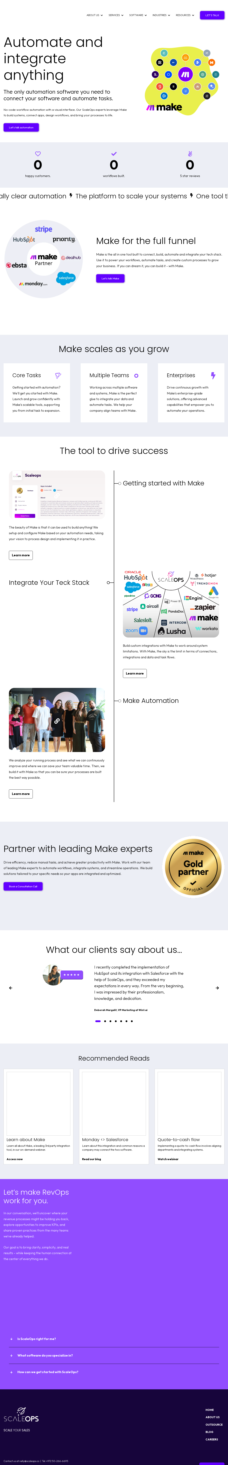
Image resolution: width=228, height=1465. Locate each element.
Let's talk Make (110, 262)
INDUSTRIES (160, 7)
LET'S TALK (212, 7)
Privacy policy (12, 1456)
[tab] (98, 1005)
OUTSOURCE (214, 1409)
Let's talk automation (21, 111)
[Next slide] (217, 973)
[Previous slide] (10, 973)
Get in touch (212, 1451)
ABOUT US (93, 7)
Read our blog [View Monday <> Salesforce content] (91, 1143)
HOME (210, 1394)
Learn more (21, 539)
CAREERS (212, 1423)
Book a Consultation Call (23, 870)
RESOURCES (183, 7)
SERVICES (114, 7)
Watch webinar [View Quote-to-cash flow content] (168, 1143)
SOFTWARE (136, 7)
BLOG (209, 1416)
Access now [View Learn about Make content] (15, 1143)
